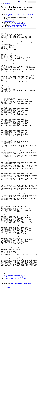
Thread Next (22, 2)
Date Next (8, 2)
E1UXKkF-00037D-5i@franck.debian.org (22, 23)
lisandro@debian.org (9, 21)
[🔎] (11, 23)
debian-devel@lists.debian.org (19, 25)
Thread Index (7, 3)
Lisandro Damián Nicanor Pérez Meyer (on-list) (15, 325)
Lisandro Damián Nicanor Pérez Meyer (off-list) (15, 326)
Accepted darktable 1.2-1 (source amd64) (20, 330)
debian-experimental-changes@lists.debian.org (16, 14)
